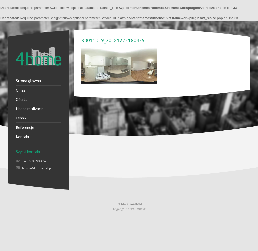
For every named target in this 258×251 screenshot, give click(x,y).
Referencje (25, 127)
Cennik (21, 118)
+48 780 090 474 (34, 161)
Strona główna (28, 81)
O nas (20, 90)
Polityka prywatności (129, 203)
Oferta (21, 99)
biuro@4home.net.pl (37, 168)
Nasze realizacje (30, 109)
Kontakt (23, 137)
